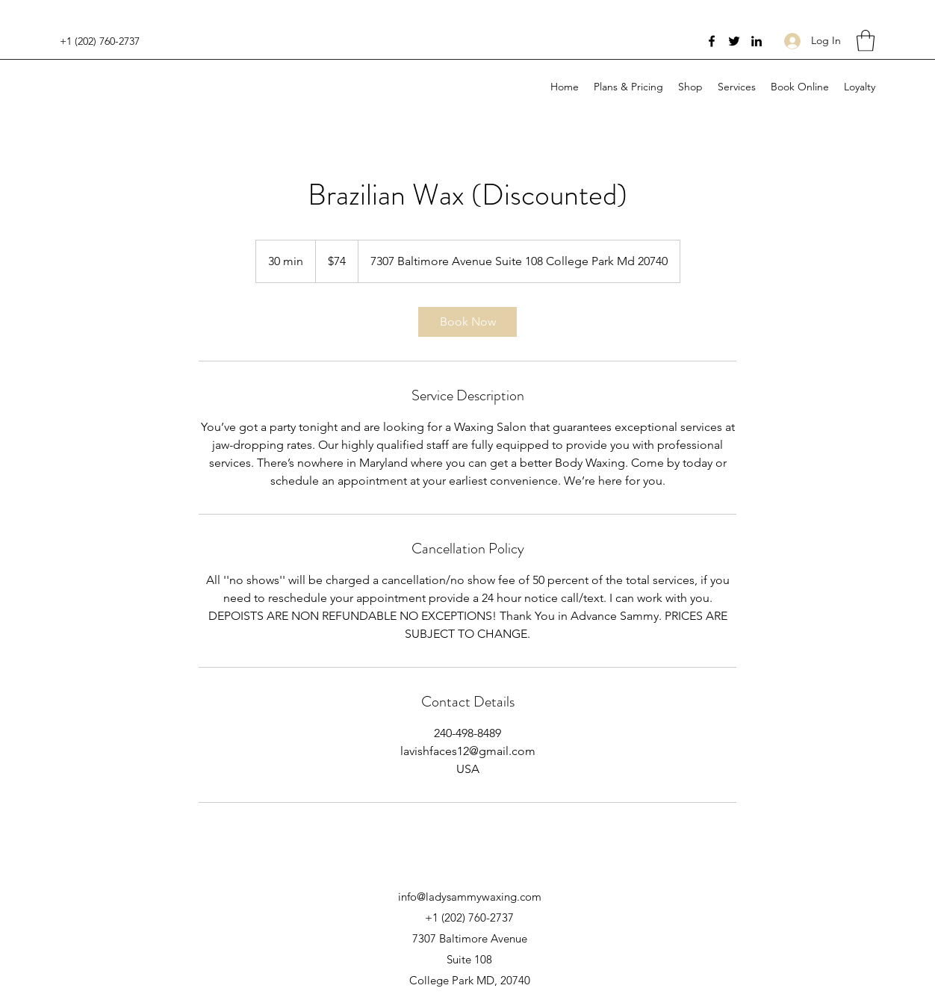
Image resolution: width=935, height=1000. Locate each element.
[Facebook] (711, 41)
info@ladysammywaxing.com (469, 896)
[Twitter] (734, 41)
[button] (866, 41)
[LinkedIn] (756, 41)
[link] (467, 322)
